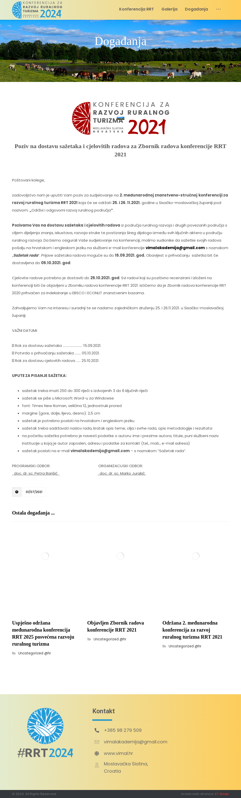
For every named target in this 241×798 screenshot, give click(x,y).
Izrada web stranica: (197, 793)
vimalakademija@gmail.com (175, 247)
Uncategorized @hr (34, 653)
